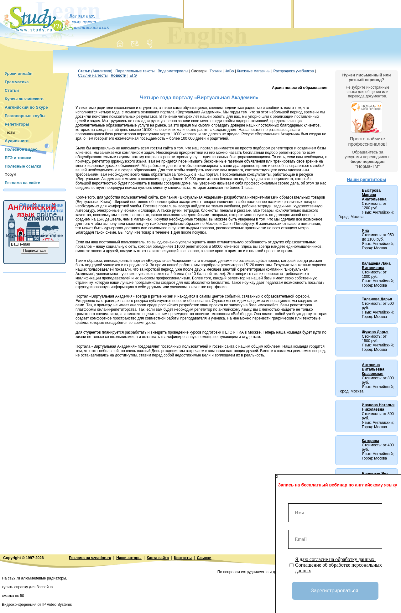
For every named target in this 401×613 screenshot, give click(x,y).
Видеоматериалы (173, 71)
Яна (365, 230)
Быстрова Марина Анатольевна (374, 194)
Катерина (370, 441)
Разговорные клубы (25, 115)
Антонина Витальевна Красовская (373, 369)
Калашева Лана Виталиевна (376, 265)
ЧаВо (229, 71)
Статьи (12, 90)
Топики (215, 71)
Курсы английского (24, 98)
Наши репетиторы (366, 179)
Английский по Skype (26, 107)
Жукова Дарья (375, 332)
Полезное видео (21, 149)
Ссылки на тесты (92, 75)
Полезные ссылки (23, 166)
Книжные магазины (253, 71)
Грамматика (17, 82)
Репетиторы (17, 124)
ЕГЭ (133, 75)
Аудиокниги (17, 140)
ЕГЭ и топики (18, 157)
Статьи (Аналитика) (95, 71)
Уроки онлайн (19, 73)
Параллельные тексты (134, 71)
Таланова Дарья (377, 299)
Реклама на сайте (22, 182)
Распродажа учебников (293, 71)
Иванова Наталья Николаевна (378, 407)
